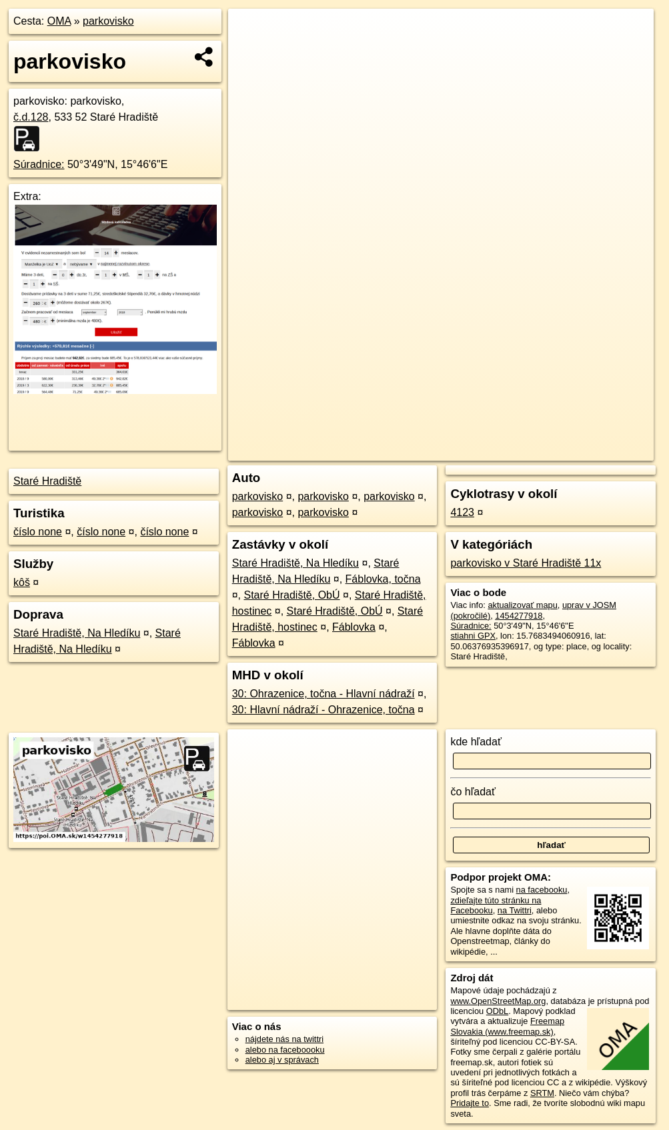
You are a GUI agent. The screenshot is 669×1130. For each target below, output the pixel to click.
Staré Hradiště (47, 481)
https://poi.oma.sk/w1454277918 (592, 451)
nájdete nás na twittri (284, 1039)
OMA (59, 21)
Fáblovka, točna (383, 579)
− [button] (251, 52)
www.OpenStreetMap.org (498, 1001)
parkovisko (108, 21)
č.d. (31, 117)
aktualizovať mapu (522, 605)
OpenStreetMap (422, 451)
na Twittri (515, 910)
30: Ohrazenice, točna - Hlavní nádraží (323, 693)
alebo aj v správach (282, 1060)
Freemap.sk (491, 451)
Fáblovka (354, 627)
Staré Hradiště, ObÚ (292, 595)
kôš (21, 582)
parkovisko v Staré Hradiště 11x (525, 563)
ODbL (497, 1011)
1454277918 (518, 616)
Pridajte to (469, 1103)
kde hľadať (476, 741)
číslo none (37, 531)
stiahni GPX (473, 636)
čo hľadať (473, 791)
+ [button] (251, 31)
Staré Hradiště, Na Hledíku (76, 633)
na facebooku (542, 890)
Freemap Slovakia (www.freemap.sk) (507, 1026)
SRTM (542, 1093)
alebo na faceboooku (285, 1050)
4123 (462, 512)
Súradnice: (39, 164)
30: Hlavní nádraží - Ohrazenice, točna (323, 709)
